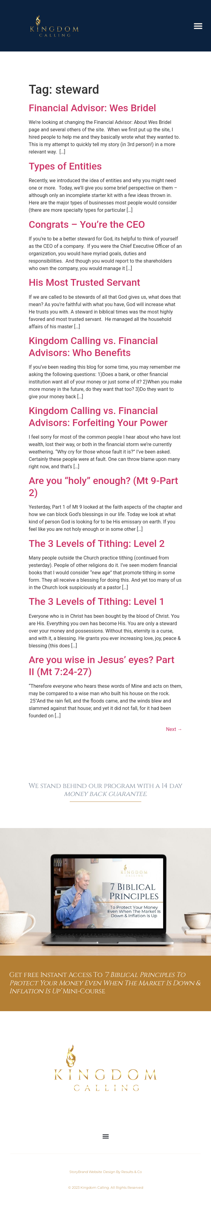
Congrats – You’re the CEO (87, 224)
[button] (198, 26)
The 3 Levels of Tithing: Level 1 (97, 601)
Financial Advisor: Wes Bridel (92, 108)
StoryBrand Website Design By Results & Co (105, 1172)
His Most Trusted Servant (84, 282)
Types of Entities (65, 166)
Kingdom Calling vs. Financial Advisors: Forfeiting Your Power (98, 416)
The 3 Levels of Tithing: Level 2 (97, 543)
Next (174, 729)
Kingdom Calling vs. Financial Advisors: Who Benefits (93, 346)
